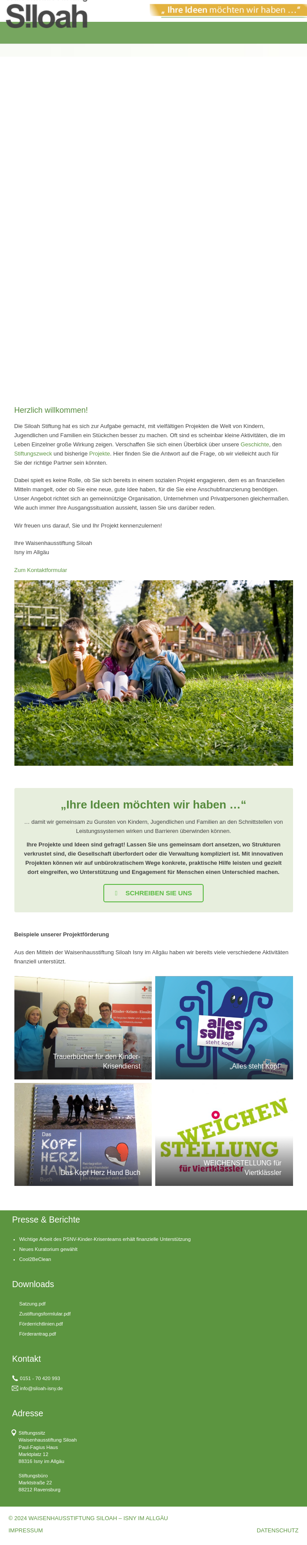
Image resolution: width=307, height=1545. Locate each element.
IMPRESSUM (26, 1530)
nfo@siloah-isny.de (42, 1388)
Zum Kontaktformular (40, 570)
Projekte (99, 453)
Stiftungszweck (33, 453)
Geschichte (255, 444)
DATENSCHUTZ (278, 1530)
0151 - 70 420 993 (40, 1378)
